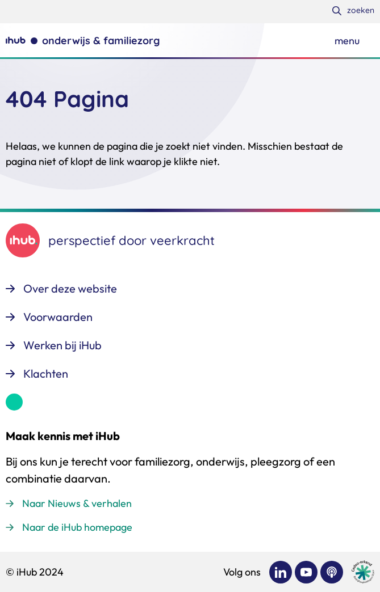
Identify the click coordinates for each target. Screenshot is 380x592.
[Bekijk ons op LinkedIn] (280, 572)
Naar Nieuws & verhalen (77, 503)
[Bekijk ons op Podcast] (331, 572)
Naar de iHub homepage (77, 527)
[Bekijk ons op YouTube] (306, 572)
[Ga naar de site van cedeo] (363, 571)
